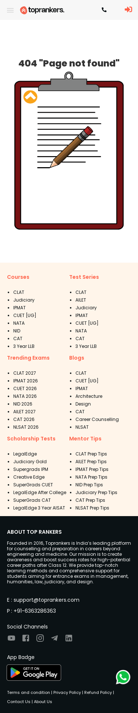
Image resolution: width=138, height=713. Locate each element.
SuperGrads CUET (33, 485)
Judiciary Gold (30, 461)
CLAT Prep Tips (91, 454)
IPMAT (19, 308)
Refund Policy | (98, 692)
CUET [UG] (24, 315)
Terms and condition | (29, 692)
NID (16, 331)
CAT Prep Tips (90, 500)
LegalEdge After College (39, 492)
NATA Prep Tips (91, 477)
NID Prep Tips (89, 485)
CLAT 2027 (24, 373)
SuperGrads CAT (32, 500)
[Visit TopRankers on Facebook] (25, 640)
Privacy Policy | (67, 692)
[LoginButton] (128, 10)
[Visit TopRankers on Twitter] (54, 640)
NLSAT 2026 (26, 427)
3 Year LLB (24, 346)
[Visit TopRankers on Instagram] (40, 640)
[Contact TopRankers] (104, 10)
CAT (17, 338)
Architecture (88, 396)
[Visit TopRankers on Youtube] (11, 640)
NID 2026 (22, 404)
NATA (19, 323)
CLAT (18, 292)
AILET (80, 300)
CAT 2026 (24, 419)
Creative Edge (29, 477)
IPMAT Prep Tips (92, 469)
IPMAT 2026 (25, 381)
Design (83, 404)
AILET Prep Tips (91, 461)
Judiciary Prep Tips (96, 492)
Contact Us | (20, 702)
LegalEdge (25, 454)
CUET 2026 (25, 388)
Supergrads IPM (30, 469)
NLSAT (82, 427)
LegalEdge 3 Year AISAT (39, 508)
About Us (42, 702)
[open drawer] (10, 10)
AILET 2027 (24, 411)
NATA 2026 (25, 396)
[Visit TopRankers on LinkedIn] (68, 640)
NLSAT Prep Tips (92, 508)
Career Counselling (97, 419)
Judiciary (24, 300)
